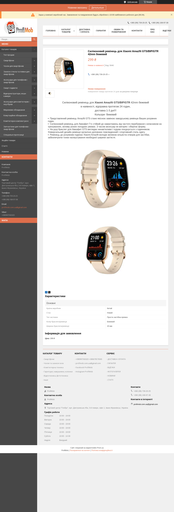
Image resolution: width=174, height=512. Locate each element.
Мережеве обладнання (14, 110)
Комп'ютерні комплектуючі (16, 121)
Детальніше (97, 7)
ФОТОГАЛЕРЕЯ (114, 371)
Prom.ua (100, 448)
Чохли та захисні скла (54, 363)
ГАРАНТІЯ (112, 363)
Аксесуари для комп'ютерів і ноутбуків (16, 103)
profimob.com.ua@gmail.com (14, 207)
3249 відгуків (132, 2)
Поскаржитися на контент (80, 450)
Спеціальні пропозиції (14, 134)
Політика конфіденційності (102, 450)
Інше (46, 380)
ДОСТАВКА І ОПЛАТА (117, 359)
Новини (5, 151)
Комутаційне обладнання (15, 115)
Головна (51, 30)
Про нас (152, 30)
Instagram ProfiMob (84, 371)
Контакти (137, 30)
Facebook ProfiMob (84, 367)
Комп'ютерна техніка (53, 367)
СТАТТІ (110, 380)
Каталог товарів (9, 49)
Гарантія (101, 30)
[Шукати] (34, 39)
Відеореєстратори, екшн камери (15, 94)
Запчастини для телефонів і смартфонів (16, 127)
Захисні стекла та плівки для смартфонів (16, 72)
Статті (4, 146)
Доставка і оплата (84, 30)
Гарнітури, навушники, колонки (58, 371)
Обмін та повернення (119, 30)
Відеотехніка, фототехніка (56, 375)
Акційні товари (8, 140)
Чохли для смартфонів (14, 66)
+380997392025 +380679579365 (89, 359)
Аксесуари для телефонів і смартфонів (15, 81)
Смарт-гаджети (10, 88)
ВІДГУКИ (111, 367)
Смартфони (9, 60)
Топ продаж (9, 55)
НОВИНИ (111, 375)
